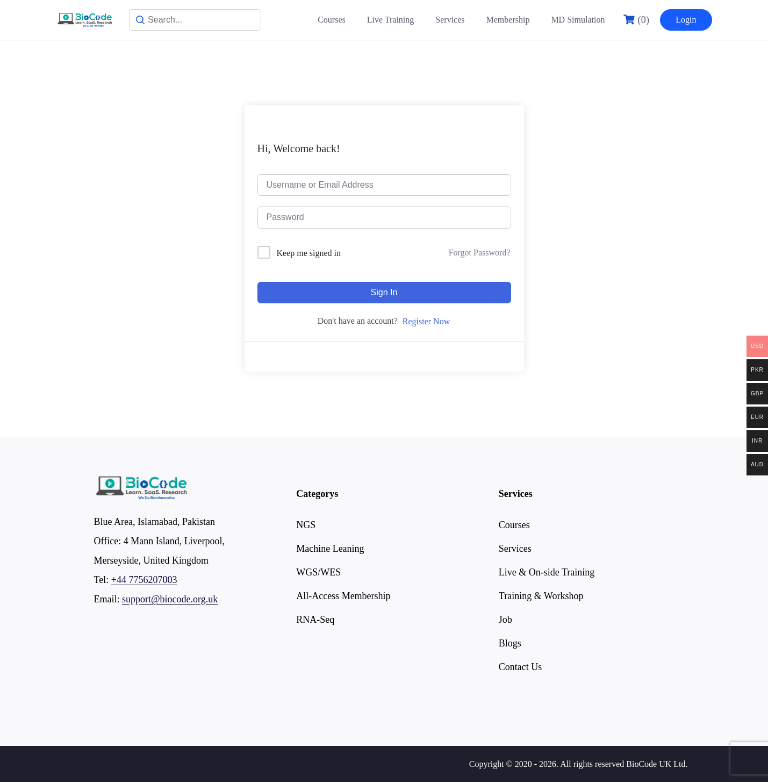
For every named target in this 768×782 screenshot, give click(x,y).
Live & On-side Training (547, 572)
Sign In (384, 292)
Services (449, 19)
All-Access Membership (343, 596)
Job (505, 619)
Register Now (426, 321)
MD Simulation (578, 19)
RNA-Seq (315, 619)
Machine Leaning (330, 548)
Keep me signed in (309, 253)
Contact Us (520, 667)
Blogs (510, 643)
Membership (508, 19)
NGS (305, 525)
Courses (332, 19)
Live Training (390, 19)
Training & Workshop (541, 596)
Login (686, 19)
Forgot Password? (480, 252)
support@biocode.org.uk (170, 599)
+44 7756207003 (144, 579)
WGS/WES (318, 572)
